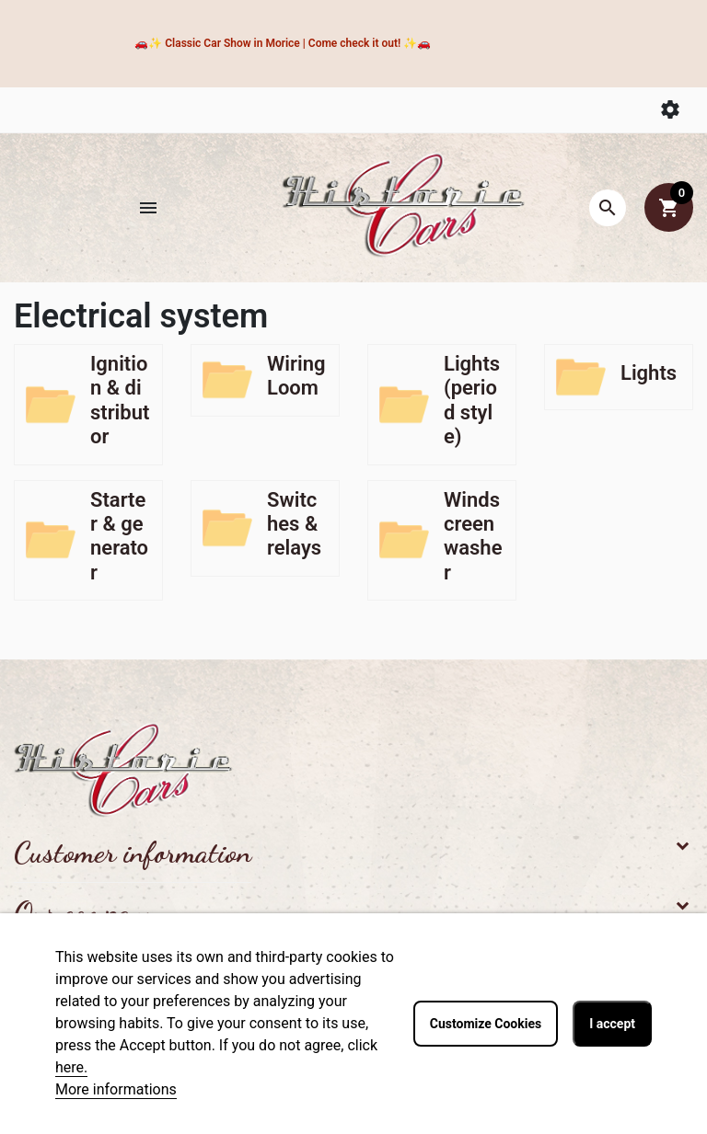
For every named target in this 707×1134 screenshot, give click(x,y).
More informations (116, 1089)
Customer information (132, 852)
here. (71, 1067)
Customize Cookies (485, 1023)
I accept (612, 1023)
